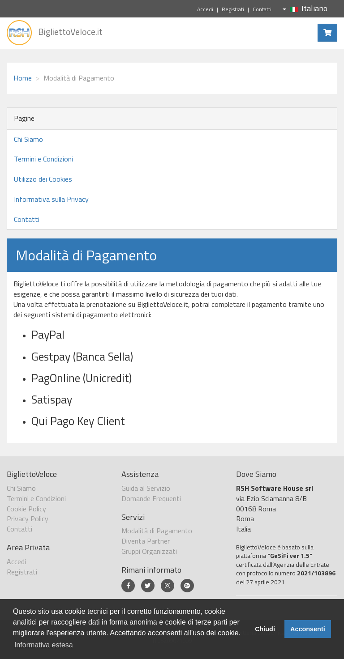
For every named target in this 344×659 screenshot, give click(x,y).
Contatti (262, 9)
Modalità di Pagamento (156, 530)
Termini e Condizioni (43, 158)
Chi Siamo (28, 139)
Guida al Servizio (145, 488)
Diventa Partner (145, 541)
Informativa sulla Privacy (51, 199)
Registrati (233, 9)
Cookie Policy (26, 508)
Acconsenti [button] (307, 629)
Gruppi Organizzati (149, 551)
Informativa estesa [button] (43, 645)
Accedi (205, 9)
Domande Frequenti (151, 498)
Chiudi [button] (265, 629)
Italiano (305, 8)
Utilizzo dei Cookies (43, 179)
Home (22, 77)
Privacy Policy (27, 518)
